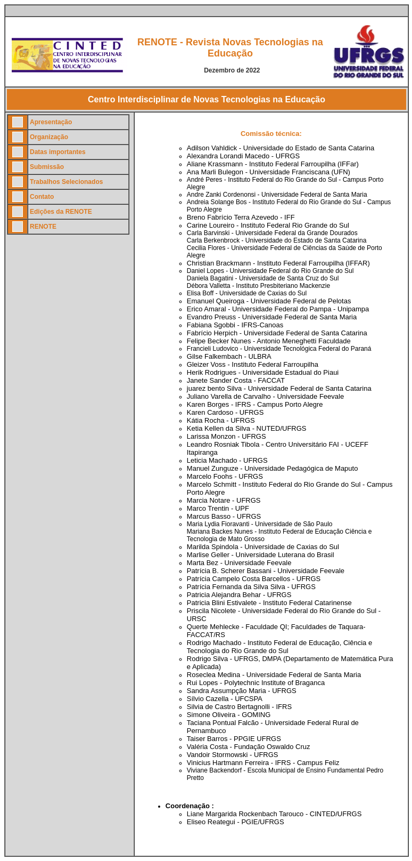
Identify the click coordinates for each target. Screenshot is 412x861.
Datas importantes (58, 152)
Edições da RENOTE (61, 211)
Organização (49, 137)
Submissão (47, 167)
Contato (42, 196)
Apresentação (51, 122)
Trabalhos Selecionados (66, 182)
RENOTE (43, 226)
